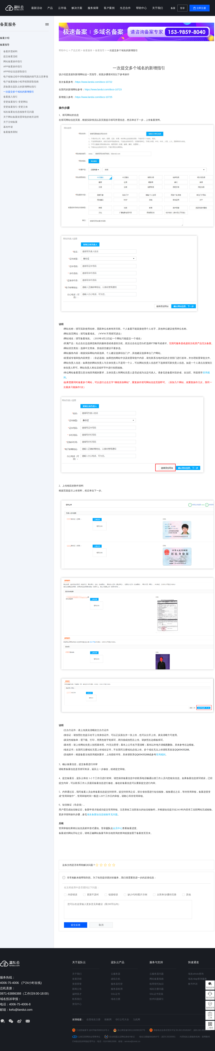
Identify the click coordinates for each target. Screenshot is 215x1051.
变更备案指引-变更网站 (15, 101)
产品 (50, 8)
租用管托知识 (156, 984)
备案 (173, 8)
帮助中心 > (65, 50)
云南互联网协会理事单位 (89, 1037)
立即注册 (201, 8)
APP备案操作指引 (12, 66)
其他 (186, 894)
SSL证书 (115, 994)
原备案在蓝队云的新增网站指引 (19, 86)
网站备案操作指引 (12, 61)
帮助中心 (141, 8)
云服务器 (115, 973)
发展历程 (77, 978)
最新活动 (36, 8)
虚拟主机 (115, 978)
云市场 (62, 8)
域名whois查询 (196, 973)
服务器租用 (117, 989)
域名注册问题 (156, 989)
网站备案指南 (156, 978)
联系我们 (77, 999)
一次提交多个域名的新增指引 (18, 91)
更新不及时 (91, 894)
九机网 (136, 1019)
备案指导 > (101, 50)
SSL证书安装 (156, 994)
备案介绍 (4, 38)
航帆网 (108, 1019)
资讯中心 (77, 1004)
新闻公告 (77, 989)
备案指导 (4, 44)
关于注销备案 (10, 122)
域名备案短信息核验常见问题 (18, 111)
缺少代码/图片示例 (135, 894)
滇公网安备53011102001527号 (131, 1030)
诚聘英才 (77, 994)
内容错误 (70, 894)
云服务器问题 (156, 973)
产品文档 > (77, 50)
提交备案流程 (10, 56)
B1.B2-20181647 (183, 1030)
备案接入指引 (10, 96)
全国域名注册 (93, 1019)
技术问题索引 (156, 999)
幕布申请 (8, 127)
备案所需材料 (10, 51)
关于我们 (157, 8)
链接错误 (111, 894)
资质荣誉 (77, 984)
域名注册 (115, 999)
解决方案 (77, 8)
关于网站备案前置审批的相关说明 (21, 117)
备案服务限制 (10, 132)
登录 (182, 8)
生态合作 (125, 8)
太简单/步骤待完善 (164, 894)
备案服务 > (89, 50)
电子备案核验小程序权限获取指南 (21, 81)
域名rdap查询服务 (197, 978)
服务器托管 (117, 984)
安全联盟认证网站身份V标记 (122, 1037)
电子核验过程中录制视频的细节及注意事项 (25, 76)
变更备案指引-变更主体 (15, 106)
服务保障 (93, 8)
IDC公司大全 (122, 1019)
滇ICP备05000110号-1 (99, 1030)
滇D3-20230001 (168, 1037)
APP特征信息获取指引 (15, 71)
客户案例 (109, 8)
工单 (210, 1018)
